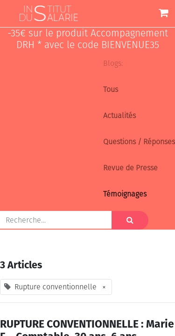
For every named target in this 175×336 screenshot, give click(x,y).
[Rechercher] (130, 220)
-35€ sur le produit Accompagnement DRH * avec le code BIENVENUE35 (87, 39)
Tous (110, 89)
